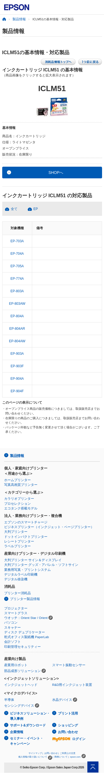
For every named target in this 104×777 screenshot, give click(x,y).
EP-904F (17, 391)
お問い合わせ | (51, 753)
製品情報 (19, 19)
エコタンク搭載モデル (20, 508)
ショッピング (68, 725)
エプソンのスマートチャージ (25, 522)
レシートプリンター (19, 541)
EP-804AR (17, 329)
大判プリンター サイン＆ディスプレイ (33, 560)
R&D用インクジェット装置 (72, 684)
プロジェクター (15, 608)
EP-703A (17, 241)
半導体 (9, 699)
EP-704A (17, 254)
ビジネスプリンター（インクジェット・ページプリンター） (49, 527)
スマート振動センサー (68, 665)
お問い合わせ (68, 732)
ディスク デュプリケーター (24, 632)
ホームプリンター (17, 480)
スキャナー (12, 627)
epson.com (75, 757)
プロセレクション (17, 503)
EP (36, 209)
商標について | (61, 757)
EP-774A (17, 279)
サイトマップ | (36, 753)
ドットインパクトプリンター (25, 536)
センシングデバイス (19, 705)
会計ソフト (12, 641)
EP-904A (17, 379)
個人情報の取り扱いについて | (35, 757)
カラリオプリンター (19, 498)
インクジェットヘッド (20, 684)
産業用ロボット (15, 665)
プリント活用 (68, 713)
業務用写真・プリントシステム (27, 569)
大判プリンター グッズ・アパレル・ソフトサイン (41, 564)
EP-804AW (17, 341)
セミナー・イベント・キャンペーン (26, 741)
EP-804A (17, 316)
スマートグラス (15, 613)
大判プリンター (15, 531)
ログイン (68, 739)
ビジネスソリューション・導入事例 (30, 716)
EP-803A (17, 291)
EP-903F (17, 366)
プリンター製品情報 (25, 599)
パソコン (10, 622)
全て (14, 209)
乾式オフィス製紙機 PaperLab (26, 637)
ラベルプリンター (17, 546)
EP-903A (17, 354)
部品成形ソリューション (22, 671)
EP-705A (17, 266)
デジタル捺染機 (15, 579)
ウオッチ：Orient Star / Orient (26, 617)
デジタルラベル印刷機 (20, 574)
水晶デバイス (62, 699)
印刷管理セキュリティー (22, 646)
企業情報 (16, 732)
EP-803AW (17, 304)
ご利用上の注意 (67, 753)
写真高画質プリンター (20, 484)
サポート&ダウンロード (28, 725)
